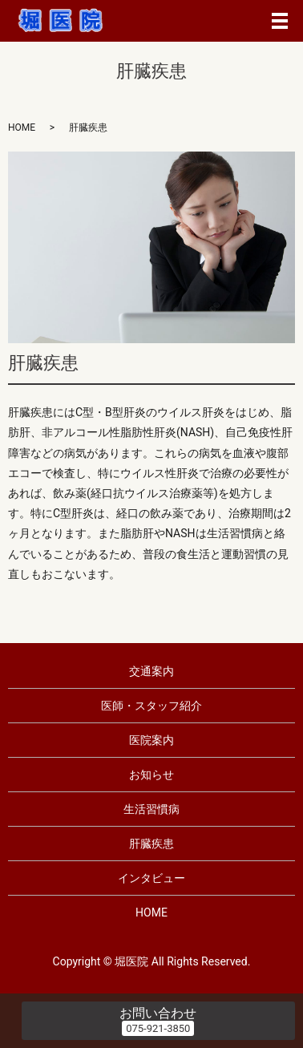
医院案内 (151, 740)
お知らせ (151, 774)
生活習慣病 (151, 809)
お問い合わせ (157, 1013)
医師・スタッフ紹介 (151, 705)
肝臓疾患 (151, 843)
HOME (21, 127)
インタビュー (151, 878)
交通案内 (151, 671)
